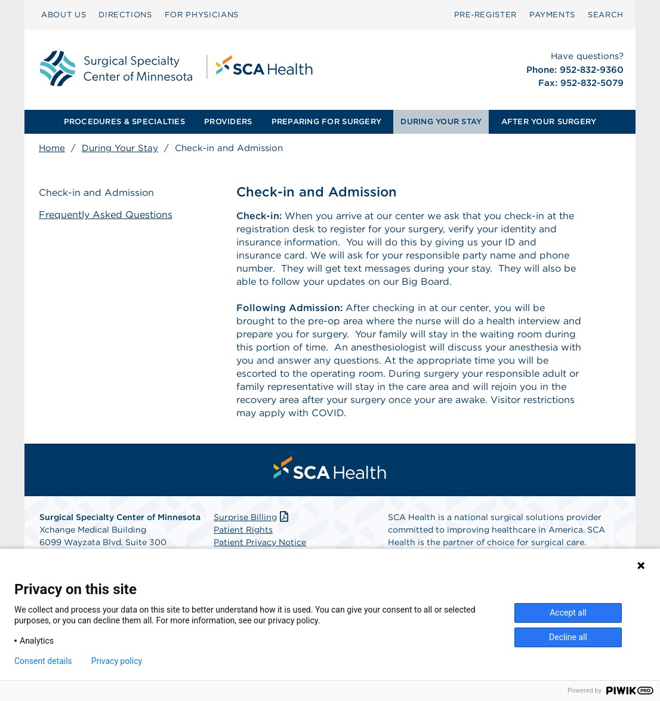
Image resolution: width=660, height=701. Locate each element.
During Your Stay (120, 148)
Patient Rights (243, 529)
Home (52, 148)
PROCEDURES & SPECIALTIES (124, 121)
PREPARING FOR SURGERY (326, 121)
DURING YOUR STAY (441, 121)
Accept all (568, 612)
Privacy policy (116, 661)
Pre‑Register (485, 14)
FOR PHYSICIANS (202, 14)
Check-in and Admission (96, 192)
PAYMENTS (552, 14)
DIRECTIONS (125, 14)
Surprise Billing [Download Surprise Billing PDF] (252, 517)
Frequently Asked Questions (105, 214)
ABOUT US (63, 14)
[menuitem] (63, 15)
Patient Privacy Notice (260, 542)
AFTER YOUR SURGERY (549, 121)
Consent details (43, 661)
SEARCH (606, 14)
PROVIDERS (228, 121)
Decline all (568, 637)
